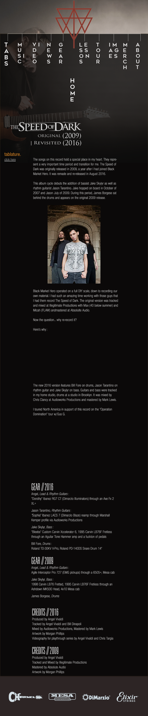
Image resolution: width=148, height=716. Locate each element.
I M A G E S (114, 50)
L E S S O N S (84, 53)
